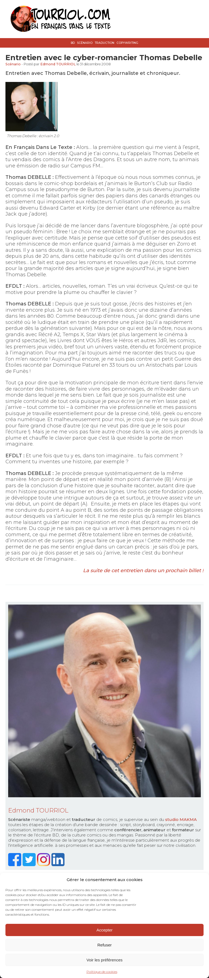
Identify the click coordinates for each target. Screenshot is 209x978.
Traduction (104, 43)
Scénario (85, 43)
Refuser (104, 945)
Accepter (104, 930)
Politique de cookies (102, 972)
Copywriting (127, 43)
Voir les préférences (105, 960)
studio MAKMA (181, 819)
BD (73, 43)
